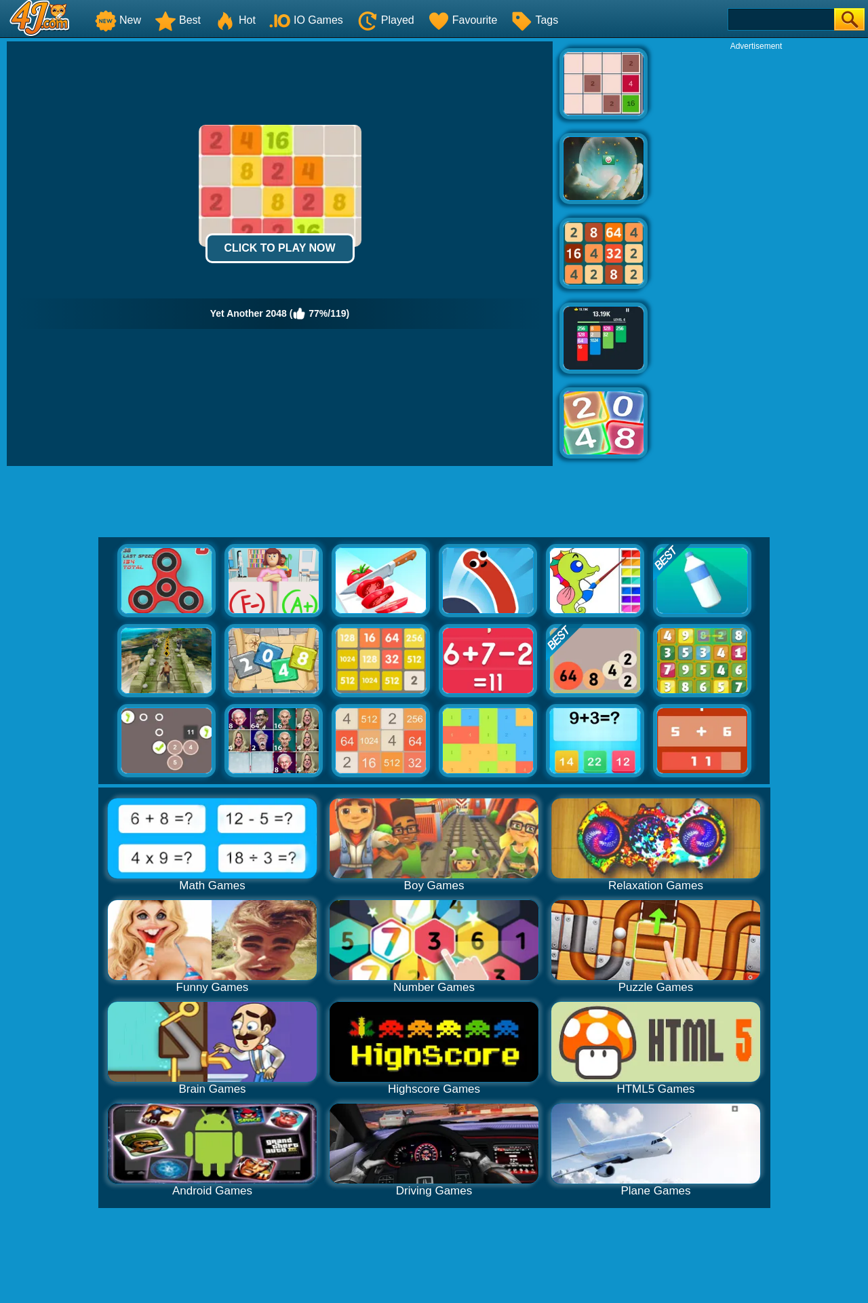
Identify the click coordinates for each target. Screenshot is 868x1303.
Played (385, 20)
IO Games (306, 20)
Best (178, 20)
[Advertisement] (756, 255)
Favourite (463, 20)
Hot (235, 20)
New (118, 20)
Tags (534, 20)
